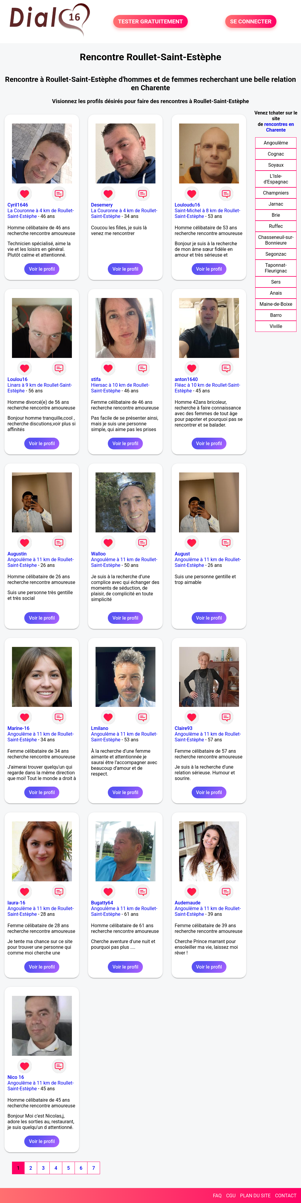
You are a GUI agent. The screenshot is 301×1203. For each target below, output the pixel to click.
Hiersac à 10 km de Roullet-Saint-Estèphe (120, 388)
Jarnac (276, 204)
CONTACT (286, 1196)
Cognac (276, 154)
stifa (96, 379)
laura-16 (16, 903)
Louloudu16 (187, 205)
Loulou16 (17, 379)
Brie (276, 215)
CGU (231, 1196)
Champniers (276, 193)
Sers (276, 282)
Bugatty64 (102, 903)
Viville (276, 326)
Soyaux (275, 165)
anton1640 (186, 379)
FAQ (217, 1196)
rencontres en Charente (279, 127)
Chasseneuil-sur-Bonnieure (276, 240)
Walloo (98, 554)
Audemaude (187, 903)
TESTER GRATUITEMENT (150, 21)
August (182, 554)
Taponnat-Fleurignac (276, 268)
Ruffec (276, 226)
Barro (276, 315)
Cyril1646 (17, 205)
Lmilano (99, 728)
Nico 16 (15, 1077)
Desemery (102, 205)
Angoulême (276, 143)
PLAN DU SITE (255, 1196)
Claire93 (184, 728)
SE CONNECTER (250, 21)
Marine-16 (18, 728)
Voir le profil (42, 269)
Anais (276, 293)
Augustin (17, 554)
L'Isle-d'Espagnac (276, 179)
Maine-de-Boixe (275, 304)
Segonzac (275, 254)
